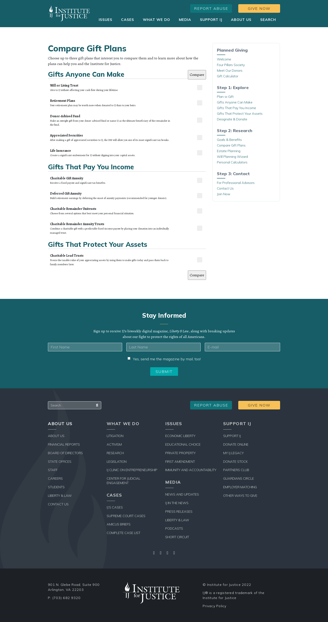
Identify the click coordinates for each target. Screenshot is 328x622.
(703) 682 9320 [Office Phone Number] (66, 598)
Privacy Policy (215, 606)
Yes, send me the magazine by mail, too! (167, 359)
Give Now (259, 8)
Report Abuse (211, 8)
